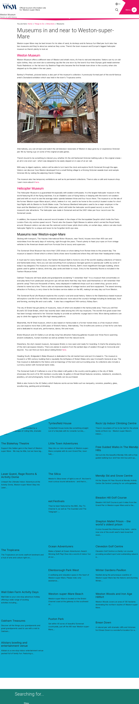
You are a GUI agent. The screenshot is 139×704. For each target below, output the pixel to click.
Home (30, 24)
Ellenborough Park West (63, 570)
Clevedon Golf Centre (109, 546)
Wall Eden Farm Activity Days (19, 592)
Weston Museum (28, 55)
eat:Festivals (56, 501)
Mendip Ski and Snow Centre (114, 475)
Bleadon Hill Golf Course (111, 497)
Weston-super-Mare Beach (65, 593)
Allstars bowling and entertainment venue (14, 644)
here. (37, 182)
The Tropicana (10, 550)
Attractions (50, 24)
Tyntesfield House (59, 423)
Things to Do (39, 24)
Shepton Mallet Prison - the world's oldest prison (113, 523)
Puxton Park (56, 619)
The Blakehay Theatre (15, 443)
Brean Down (103, 622)
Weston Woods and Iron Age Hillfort (114, 595)
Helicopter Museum (30, 188)
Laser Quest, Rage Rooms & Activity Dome (19, 475)
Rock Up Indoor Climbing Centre (116, 423)
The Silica (54, 473)
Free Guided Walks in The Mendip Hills (117, 448)
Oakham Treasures (13, 620)
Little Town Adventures (63, 443)
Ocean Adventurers (60, 546)
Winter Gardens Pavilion (111, 570)
